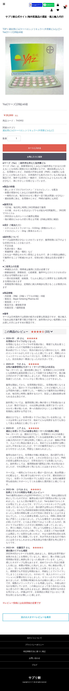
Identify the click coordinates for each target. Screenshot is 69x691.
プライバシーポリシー (34, 645)
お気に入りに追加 (34, 157)
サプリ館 (35, 677)
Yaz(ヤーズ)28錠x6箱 (13, 32)
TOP (5, 29)
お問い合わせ (34, 658)
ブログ (34, 665)
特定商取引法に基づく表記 (34, 651)
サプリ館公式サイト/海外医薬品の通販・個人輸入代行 (34, 16)
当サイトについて (34, 638)
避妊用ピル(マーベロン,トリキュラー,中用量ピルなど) (34, 29)
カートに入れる (34, 148)
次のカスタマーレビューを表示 (36, 617)
